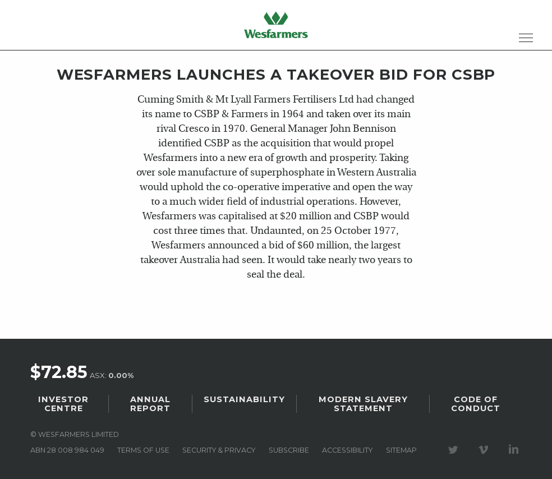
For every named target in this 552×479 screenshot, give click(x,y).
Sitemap (401, 450)
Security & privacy (218, 450)
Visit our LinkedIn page (515, 450)
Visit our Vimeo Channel (485, 450)
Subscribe (289, 450)
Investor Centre (63, 403)
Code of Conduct (475, 403)
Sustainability (244, 399)
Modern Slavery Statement (363, 403)
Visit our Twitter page (455, 450)
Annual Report (150, 403)
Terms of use (143, 450)
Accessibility (347, 450)
